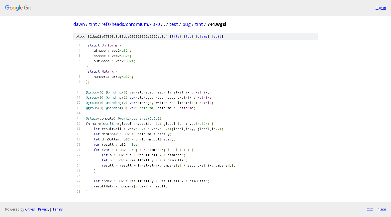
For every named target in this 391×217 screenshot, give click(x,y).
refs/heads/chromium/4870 (130, 24)
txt (370, 209)
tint (93, 24)
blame (202, 36)
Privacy (43, 209)
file (176, 36)
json (382, 209)
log (189, 36)
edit (217, 36)
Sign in (381, 7)
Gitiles (30, 209)
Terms (57, 209)
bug (186, 24)
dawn (79, 24)
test (173, 24)
